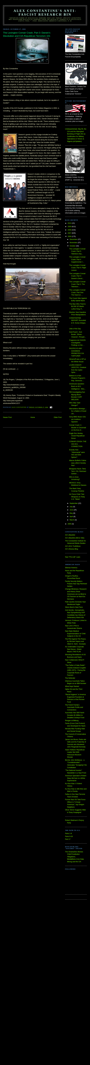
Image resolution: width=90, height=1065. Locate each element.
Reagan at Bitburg (72, 720)
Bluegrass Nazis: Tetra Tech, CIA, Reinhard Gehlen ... (77, 471)
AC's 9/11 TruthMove (73, 546)
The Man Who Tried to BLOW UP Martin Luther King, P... (77, 306)
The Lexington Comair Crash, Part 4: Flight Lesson (77, 267)
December (74, 239)
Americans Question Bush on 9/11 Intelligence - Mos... (77, 386)
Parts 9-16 (69, 836)
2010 (70, 223)
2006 (70, 236)
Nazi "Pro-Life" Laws (72, 557)
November (74, 243)
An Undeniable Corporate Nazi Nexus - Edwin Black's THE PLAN (74, 649)
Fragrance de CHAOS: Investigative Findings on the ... (77, 342)
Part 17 (68, 839)
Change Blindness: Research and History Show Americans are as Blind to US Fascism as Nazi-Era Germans (76, 594)
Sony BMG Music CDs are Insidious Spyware (77, 419)
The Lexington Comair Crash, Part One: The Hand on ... (77, 292)
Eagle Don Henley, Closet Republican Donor (77, 435)
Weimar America (71, 568)
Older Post (58, 417)
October (73, 246)
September (74, 503)
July (71, 507)
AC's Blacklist (70, 535)
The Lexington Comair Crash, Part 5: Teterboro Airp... (77, 251)
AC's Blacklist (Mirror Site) (74, 538)
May (71, 513)
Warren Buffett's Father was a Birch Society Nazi (77, 463)
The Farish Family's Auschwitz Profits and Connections (74, 707)
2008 (70, 230)
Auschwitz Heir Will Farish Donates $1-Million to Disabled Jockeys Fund (74, 715)
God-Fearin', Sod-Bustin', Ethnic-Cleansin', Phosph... (77, 334)
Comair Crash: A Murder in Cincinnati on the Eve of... (77, 427)
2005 (70, 524)
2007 (70, 233)
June (72, 510)
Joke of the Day (75, 329)
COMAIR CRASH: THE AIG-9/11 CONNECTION (77, 444)
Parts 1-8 (68, 833)
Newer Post (7, 417)
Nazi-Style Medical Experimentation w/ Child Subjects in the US (75, 633)
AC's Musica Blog (71, 549)
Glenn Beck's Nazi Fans (74, 607)
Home (32, 417)
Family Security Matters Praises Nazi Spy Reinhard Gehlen (76, 583)
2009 (70, 226)
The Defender (70, 678)
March (72, 520)
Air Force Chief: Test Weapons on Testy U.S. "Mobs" (77, 496)
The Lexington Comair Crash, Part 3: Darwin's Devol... (77, 276)
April (71, 516)
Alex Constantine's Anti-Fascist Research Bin (45, 12)
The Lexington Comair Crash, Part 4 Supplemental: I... (77, 259)
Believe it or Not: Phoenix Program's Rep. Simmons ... (77, 378)
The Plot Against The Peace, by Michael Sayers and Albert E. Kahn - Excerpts (75, 641)
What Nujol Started (72, 686)
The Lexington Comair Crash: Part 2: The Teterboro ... (77, 284)
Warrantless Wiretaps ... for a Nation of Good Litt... (78, 411)
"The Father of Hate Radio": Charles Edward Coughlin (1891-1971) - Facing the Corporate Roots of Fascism (75, 670)
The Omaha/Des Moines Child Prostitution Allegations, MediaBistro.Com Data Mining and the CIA (74, 857)
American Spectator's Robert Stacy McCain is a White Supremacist (75, 778)
